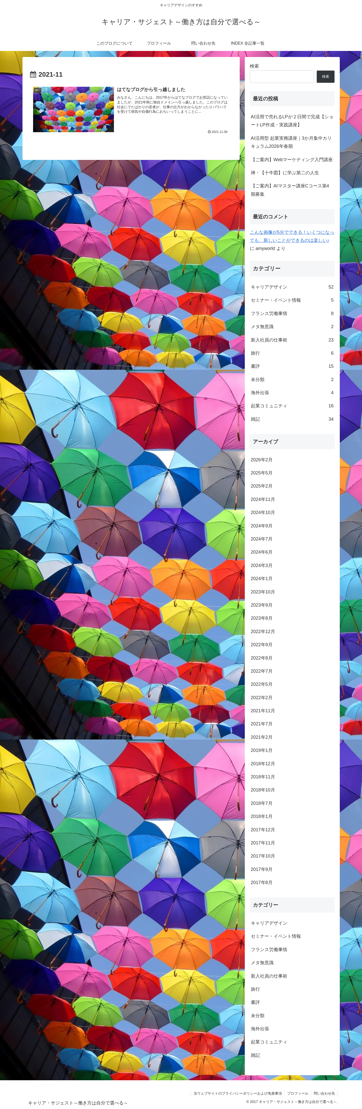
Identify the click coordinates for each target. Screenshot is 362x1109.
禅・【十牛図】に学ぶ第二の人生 (285, 172)
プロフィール (297, 1093)
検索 (254, 66)
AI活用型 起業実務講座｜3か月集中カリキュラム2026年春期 (291, 142)
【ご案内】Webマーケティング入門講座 (292, 159)
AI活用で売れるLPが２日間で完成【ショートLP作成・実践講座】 (292, 120)
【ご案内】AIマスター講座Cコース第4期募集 (290, 189)
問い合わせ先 (324, 1093)
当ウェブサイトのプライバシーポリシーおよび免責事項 (238, 1093)
